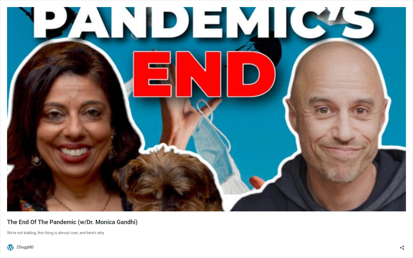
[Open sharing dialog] (402, 246)
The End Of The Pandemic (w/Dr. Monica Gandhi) (72, 222)
